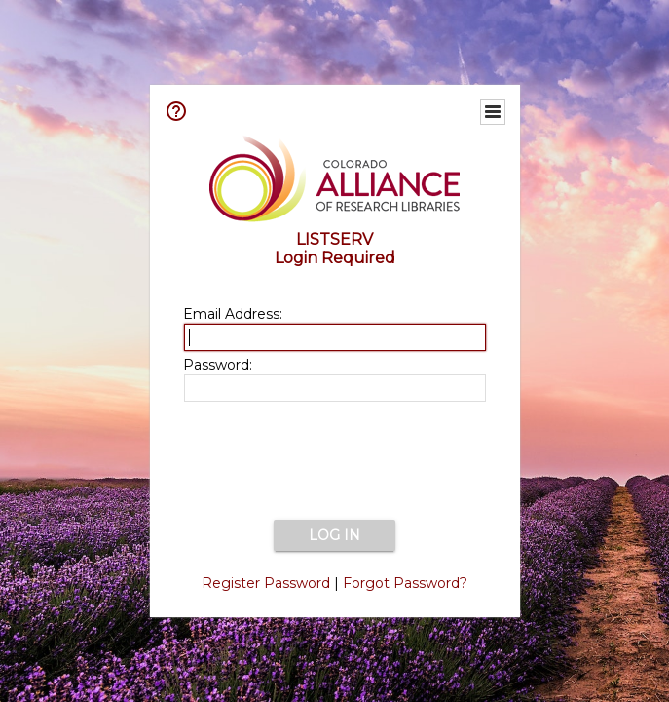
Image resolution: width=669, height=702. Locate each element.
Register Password (266, 583)
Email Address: (232, 314)
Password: (217, 364)
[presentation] (335, 462)
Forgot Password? (405, 583)
